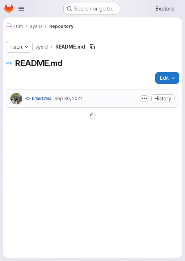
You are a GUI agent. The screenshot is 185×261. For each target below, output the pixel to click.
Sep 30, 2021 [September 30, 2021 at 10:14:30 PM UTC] (68, 98)
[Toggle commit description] (144, 98)
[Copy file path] (92, 47)
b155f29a (38, 98)
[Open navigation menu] (21, 8)
